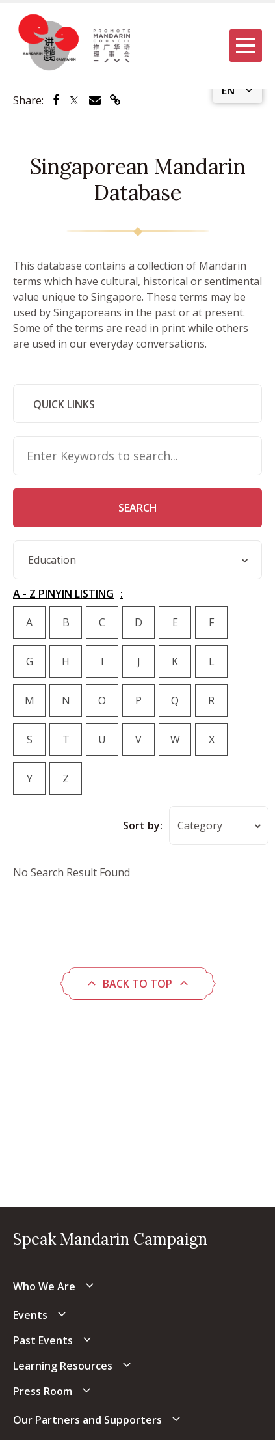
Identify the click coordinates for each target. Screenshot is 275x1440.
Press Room (42, 1391)
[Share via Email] (95, 100)
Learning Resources (62, 1366)
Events (30, 1315)
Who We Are (44, 1286)
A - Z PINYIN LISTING (63, 594)
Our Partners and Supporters (87, 1420)
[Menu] (245, 45)
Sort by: (143, 825)
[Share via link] (115, 100)
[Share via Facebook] (56, 100)
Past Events (43, 1340)
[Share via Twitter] (74, 100)
